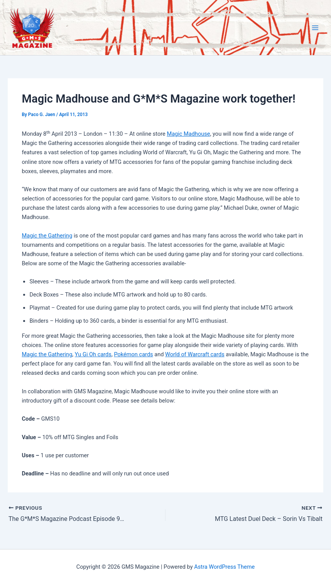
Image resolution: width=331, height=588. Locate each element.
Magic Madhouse (188, 133)
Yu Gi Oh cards (93, 354)
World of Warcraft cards (195, 354)
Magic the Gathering (47, 235)
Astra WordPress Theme (224, 566)
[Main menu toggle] (315, 28)
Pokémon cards (133, 354)
